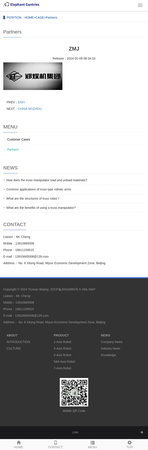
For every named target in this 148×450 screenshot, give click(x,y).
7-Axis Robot (62, 368)
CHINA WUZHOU (30, 109)
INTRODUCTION (18, 342)
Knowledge (108, 355)
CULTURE (14, 348)
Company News (112, 342)
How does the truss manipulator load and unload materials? (46, 180)
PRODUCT (61, 335)
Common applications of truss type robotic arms (38, 189)
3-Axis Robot (62, 348)
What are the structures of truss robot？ (33, 198)
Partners (51, 17)
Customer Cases (18, 139)
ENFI (21, 102)
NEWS (105, 335)
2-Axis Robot (62, 342)
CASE (39, 17)
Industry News (110, 348)
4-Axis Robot (62, 355)
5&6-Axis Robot (64, 361)
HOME (29, 17)
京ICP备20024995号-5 (65, 289)
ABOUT (12, 335)
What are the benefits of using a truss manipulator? (41, 207)
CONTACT (55, 444)
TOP (129, 444)
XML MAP (88, 289)
